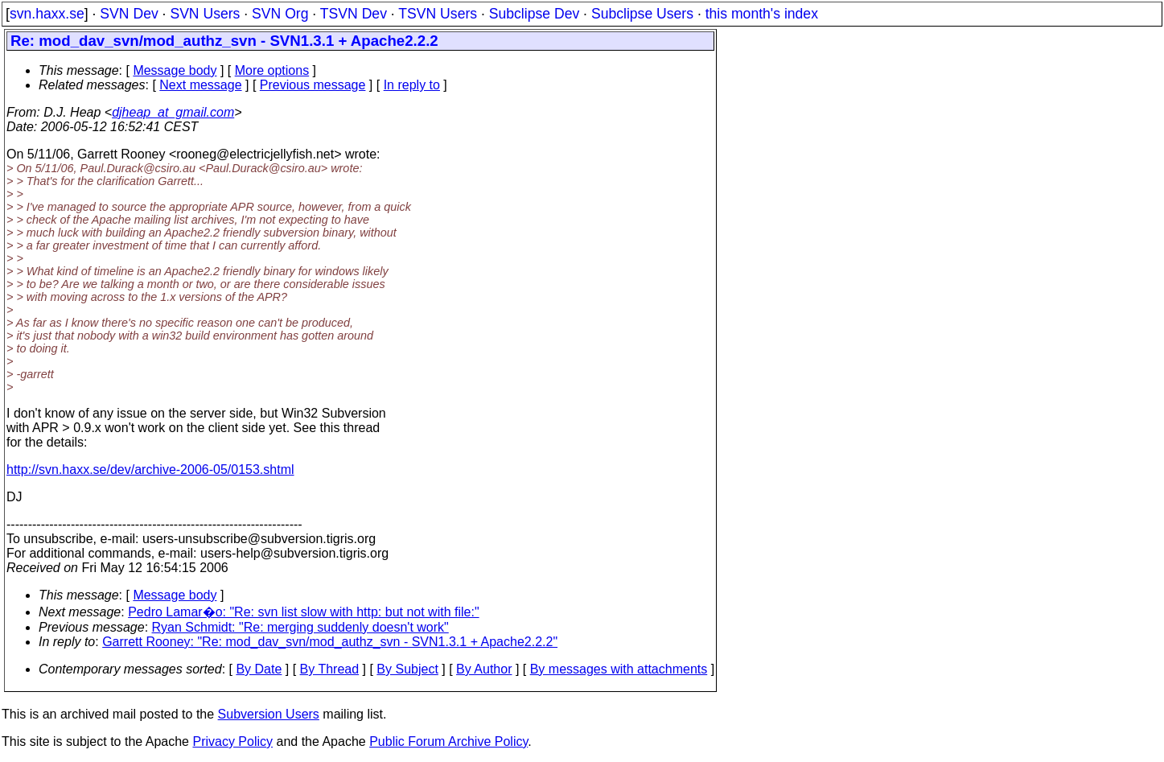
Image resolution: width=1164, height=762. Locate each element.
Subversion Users (268, 714)
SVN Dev (129, 14)
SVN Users (205, 14)
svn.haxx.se (47, 14)
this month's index (761, 14)
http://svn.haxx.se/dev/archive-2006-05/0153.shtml (150, 469)
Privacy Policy (232, 741)
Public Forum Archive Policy (448, 741)
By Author (484, 669)
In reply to (412, 85)
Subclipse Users (642, 14)
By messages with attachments (619, 669)
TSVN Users (437, 14)
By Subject (407, 669)
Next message (200, 85)
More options (272, 70)
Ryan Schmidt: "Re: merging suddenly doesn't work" (300, 627)
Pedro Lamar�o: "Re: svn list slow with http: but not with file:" (303, 612)
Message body (174, 70)
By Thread (330, 669)
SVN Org (280, 14)
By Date (259, 669)
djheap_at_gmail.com (173, 112)
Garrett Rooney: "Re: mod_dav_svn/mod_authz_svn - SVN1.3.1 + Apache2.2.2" (329, 642)
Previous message (313, 85)
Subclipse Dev (534, 14)
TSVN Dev (353, 14)
